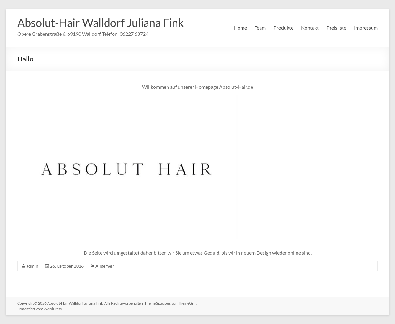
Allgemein (105, 266)
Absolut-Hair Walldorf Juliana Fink (100, 22)
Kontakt (310, 28)
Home (240, 28)
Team (260, 28)
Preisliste (336, 28)
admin (32, 266)
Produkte (283, 28)
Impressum (366, 28)
